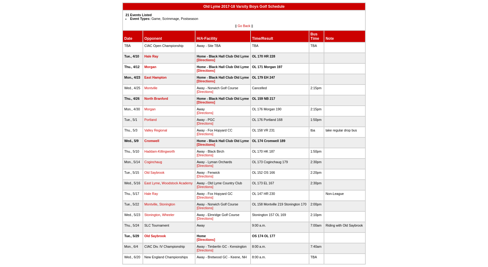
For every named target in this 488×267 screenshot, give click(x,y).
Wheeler (168, 215)
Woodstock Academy (177, 183)
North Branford (156, 98)
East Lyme (152, 183)
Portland (150, 120)
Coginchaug (153, 162)
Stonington (167, 204)
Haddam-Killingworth (159, 151)
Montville (150, 88)
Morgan (150, 67)
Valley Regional (155, 130)
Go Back (244, 26)
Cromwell (151, 141)
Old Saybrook (154, 172)
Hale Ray (151, 56)
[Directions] (206, 60)
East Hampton (155, 77)
